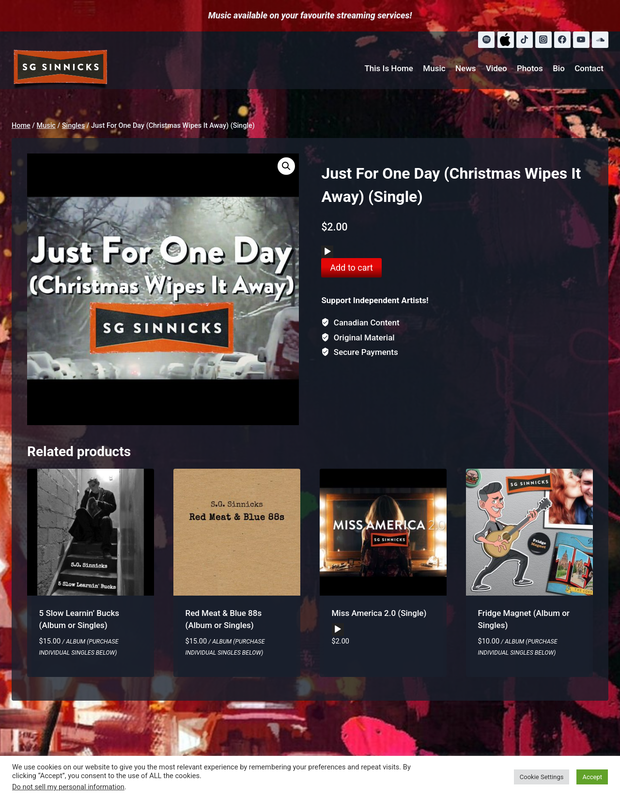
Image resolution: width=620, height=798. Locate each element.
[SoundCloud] (600, 39)
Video (496, 68)
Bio (559, 68)
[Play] (327, 252)
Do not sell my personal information (68, 787)
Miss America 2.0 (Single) (379, 613)
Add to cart (351, 267)
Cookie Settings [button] (542, 777)
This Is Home (388, 68)
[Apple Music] (505, 39)
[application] (327, 252)
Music (434, 68)
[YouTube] (581, 39)
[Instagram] (543, 39)
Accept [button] (592, 777)
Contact (589, 68)
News (465, 68)
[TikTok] (524, 39)
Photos (530, 68)
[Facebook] (562, 39)
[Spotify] (486, 39)
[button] (286, 166)
